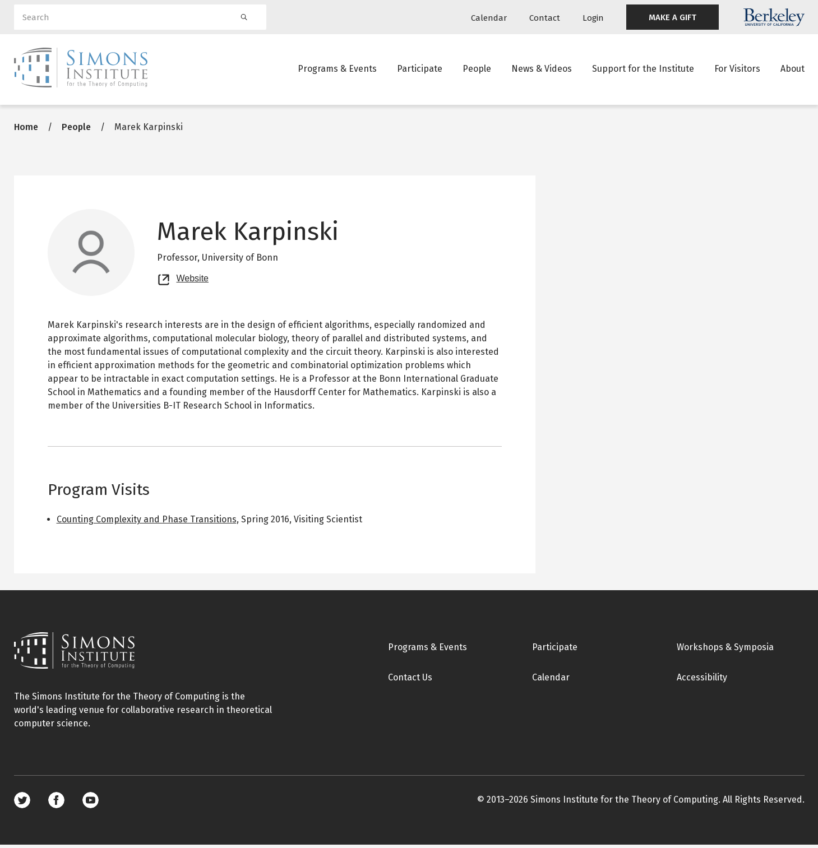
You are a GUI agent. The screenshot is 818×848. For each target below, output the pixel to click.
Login (593, 18)
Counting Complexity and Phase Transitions (147, 522)
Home (26, 130)
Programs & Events (337, 69)
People (477, 69)
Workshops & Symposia (725, 650)
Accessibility (702, 680)
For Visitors (737, 69)
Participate (419, 69)
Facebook (56, 803)
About (792, 69)
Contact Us (410, 680)
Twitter (22, 803)
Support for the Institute (643, 69)
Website (193, 280)
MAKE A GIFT (672, 17)
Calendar (489, 18)
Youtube (90, 803)
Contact (544, 18)
